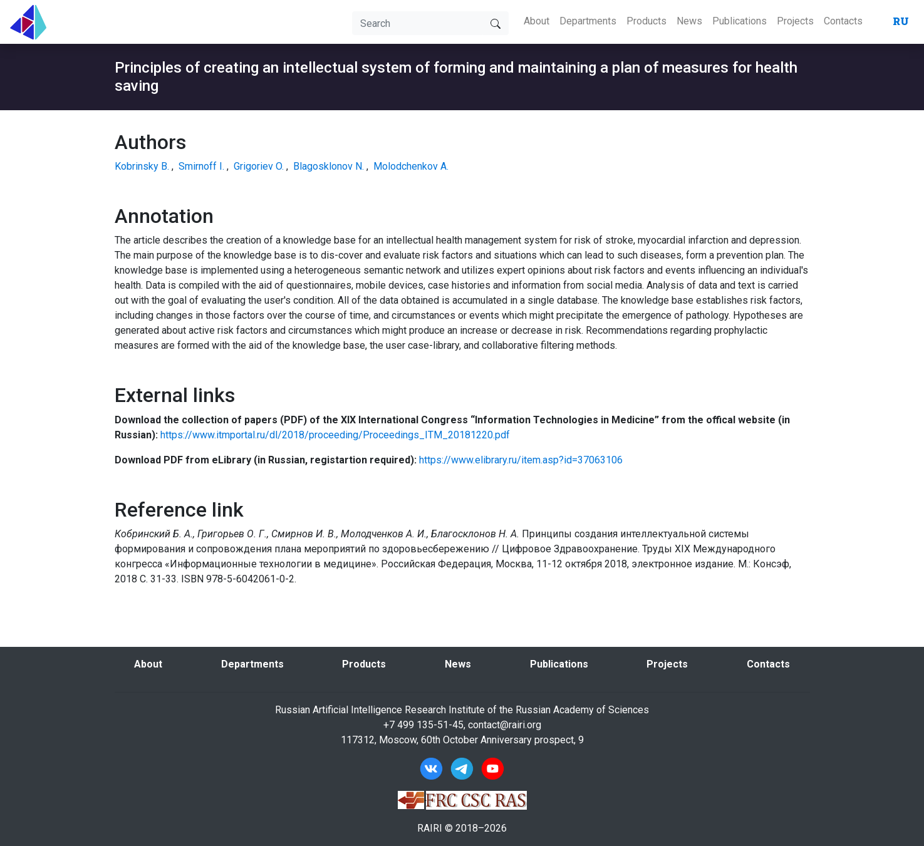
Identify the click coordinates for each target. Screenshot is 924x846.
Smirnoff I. (201, 166)
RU (901, 21)
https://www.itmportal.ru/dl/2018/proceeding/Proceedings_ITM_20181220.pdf (335, 435)
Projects (795, 21)
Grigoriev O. (259, 166)
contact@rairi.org (504, 725)
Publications (739, 21)
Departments (587, 21)
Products (646, 21)
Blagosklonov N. (328, 166)
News (689, 21)
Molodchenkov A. (411, 166)
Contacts (843, 21)
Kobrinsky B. (142, 166)
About (536, 21)
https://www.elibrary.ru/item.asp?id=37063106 (521, 460)
